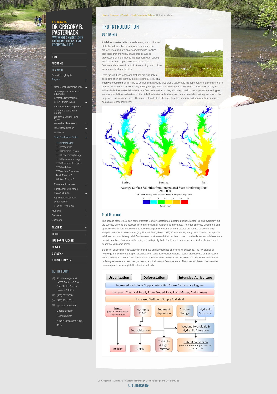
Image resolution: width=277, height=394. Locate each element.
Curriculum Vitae (62, 260)
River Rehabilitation (64, 128)
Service (56, 247)
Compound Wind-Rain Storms (65, 112)
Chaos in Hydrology (64, 206)
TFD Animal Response (67, 171)
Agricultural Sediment (65, 198)
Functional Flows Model (66, 189)
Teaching (57, 227)
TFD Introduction (64, 143)
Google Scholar (65, 311)
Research (115, 15)
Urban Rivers (61, 202)
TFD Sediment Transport (68, 163)
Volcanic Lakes (61, 193)
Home (105, 15)
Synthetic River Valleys (66, 98)
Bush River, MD (64, 175)
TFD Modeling (63, 167)
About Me (57, 63)
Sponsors (57, 220)
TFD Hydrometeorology (68, 159)
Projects (125, 15)
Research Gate (64, 316)
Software (56, 215)
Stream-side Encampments (68, 106)
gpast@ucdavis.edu (67, 305)
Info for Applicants (63, 240)
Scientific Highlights (62, 75)
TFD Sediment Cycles (67, 151)
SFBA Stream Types (64, 102)
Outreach (57, 253)
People (56, 234)
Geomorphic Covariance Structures (66, 92)
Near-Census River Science (68, 87)
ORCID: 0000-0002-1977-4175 (70, 323)
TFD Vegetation (64, 147)
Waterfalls (59, 132)
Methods (56, 211)
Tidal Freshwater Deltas (142, 15)
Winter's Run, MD (65, 179)
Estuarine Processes (64, 184)
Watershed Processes (65, 123)
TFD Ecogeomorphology (68, 155)
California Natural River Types (66, 118)
